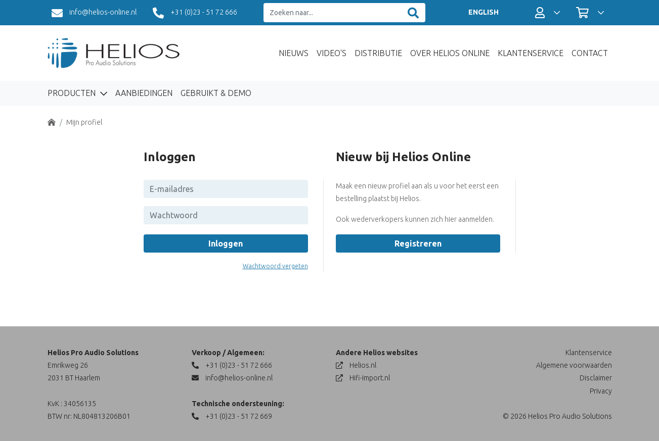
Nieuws (294, 53)
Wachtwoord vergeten (275, 266)
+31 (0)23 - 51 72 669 (232, 416)
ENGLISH (483, 12)
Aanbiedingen (143, 92)
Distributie (378, 53)
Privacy (601, 391)
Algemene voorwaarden (574, 365)
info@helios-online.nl (94, 13)
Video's (331, 53)
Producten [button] (73, 92)
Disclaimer (596, 378)
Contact (590, 53)
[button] (547, 12)
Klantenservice (530, 53)
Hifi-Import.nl (363, 378)
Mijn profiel (84, 122)
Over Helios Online (450, 53)
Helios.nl (356, 365)
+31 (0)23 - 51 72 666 (195, 13)
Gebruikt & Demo (216, 92)
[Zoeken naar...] (332, 13)
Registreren (418, 243)
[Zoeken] (413, 13)
